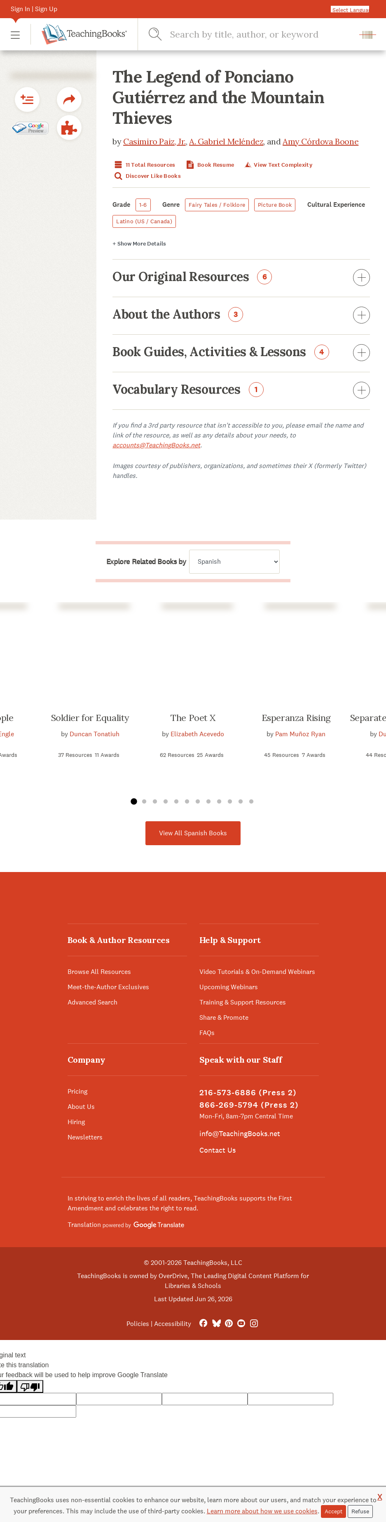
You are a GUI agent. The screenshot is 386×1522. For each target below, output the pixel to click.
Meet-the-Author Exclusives (108, 987)
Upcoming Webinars (228, 987)
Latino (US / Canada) (144, 221)
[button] (15, 34)
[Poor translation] (30, 1386)
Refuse (360, 1511)
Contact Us (217, 1150)
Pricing (77, 1091)
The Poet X (193, 717)
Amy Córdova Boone (320, 141)
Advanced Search (92, 1002)
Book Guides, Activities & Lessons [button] (241, 353)
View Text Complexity (277, 165)
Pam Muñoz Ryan (300, 734)
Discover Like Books (146, 176)
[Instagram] (254, 1323)
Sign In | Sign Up (34, 9)
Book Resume (209, 165)
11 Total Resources (143, 165)
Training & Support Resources (242, 1002)
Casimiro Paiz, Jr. (154, 141)
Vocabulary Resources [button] (241, 391)
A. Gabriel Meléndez (226, 141)
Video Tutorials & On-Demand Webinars (257, 971)
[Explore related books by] (234, 562)
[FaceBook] (203, 1323)
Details (139, 244)
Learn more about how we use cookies (262, 1511)
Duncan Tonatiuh (94, 734)
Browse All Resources (99, 971)
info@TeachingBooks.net (239, 1133)
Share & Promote (223, 1017)
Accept (333, 1511)
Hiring (76, 1122)
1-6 (143, 204)
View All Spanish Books (193, 833)
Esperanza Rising (296, 717)
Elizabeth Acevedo (197, 734)
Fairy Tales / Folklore (217, 204)
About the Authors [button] (241, 316)
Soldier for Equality (90, 717)
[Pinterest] (228, 1323)
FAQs (207, 1032)
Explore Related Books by (146, 561)
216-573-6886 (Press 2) (248, 1092)
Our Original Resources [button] (241, 278)
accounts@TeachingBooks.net (156, 445)
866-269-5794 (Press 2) (249, 1105)
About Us (81, 1106)
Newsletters (85, 1137)
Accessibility (172, 1323)
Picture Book (275, 204)
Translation (126, 1224)
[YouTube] (241, 1323)
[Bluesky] (216, 1323)
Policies (137, 1323)
